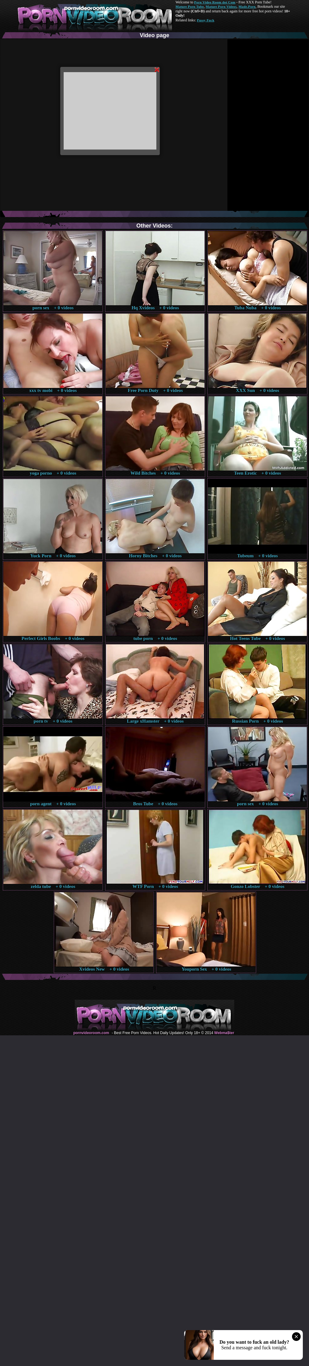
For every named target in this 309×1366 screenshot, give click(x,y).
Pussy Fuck (205, 20)
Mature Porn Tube (190, 6)
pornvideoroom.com (91, 1033)
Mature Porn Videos (221, 6)
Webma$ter (224, 1033)
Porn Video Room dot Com (214, 2)
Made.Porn (247, 6)
